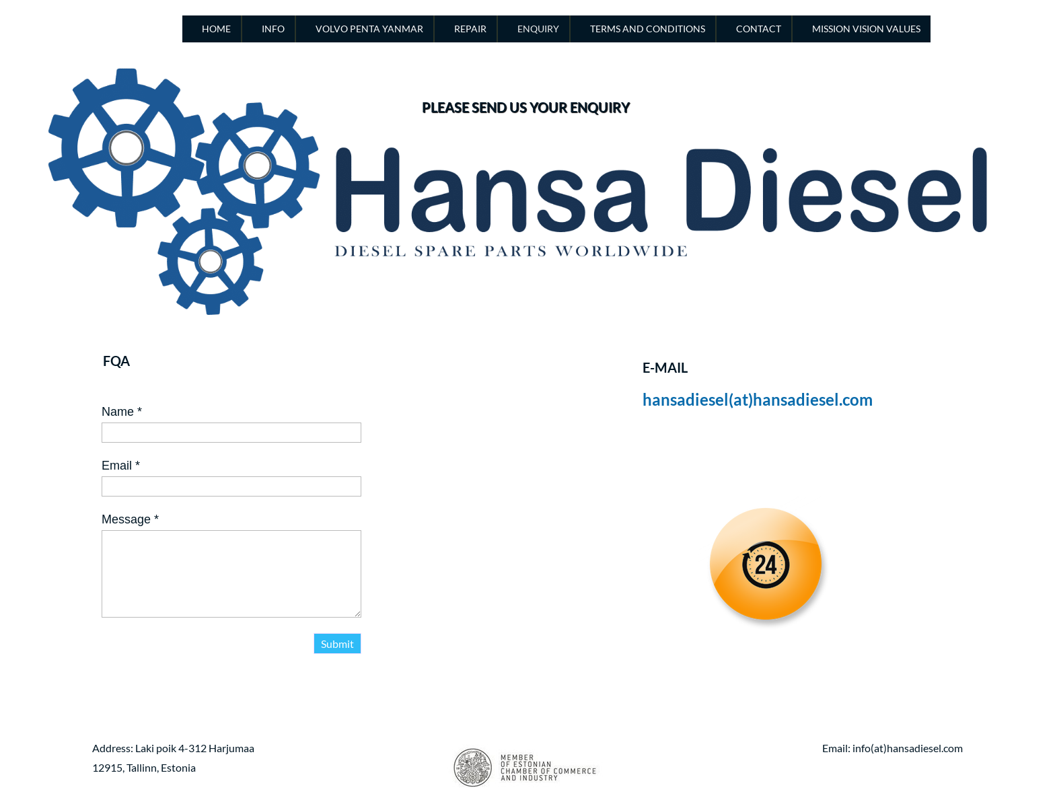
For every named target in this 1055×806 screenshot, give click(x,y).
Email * (121, 465)
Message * (130, 519)
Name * (122, 411)
